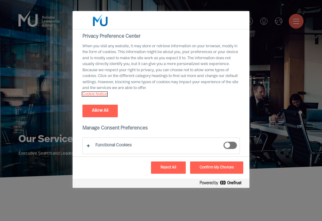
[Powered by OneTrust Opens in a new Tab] (223, 184)
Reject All (168, 167)
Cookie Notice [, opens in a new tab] (94, 94)
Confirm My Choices (217, 167)
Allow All (100, 110)
